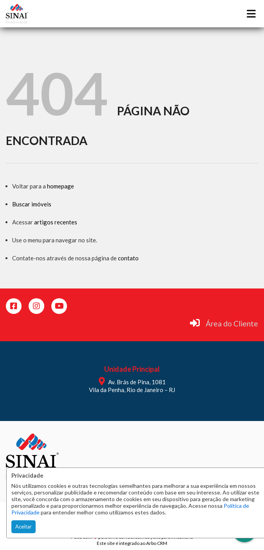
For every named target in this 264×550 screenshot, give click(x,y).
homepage (60, 186)
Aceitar (23, 526)
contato (128, 258)
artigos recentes (55, 222)
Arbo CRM (156, 543)
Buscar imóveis (31, 204)
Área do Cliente (232, 323)
